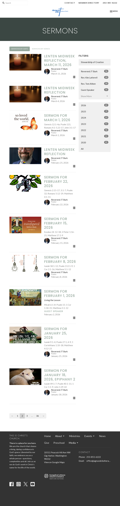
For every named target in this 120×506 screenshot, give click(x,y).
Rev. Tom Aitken (94, 83)
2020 (94, 142)
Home (47, 436)
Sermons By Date (19, 49)
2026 (94, 105)
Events (89, 436)
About (60, 436)
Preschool (58, 442)
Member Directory (89, 3)
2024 (94, 117)
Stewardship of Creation (92, 62)
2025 (94, 111)
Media (74, 442)
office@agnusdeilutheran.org (98, 461)
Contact (69, 3)
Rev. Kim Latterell (94, 77)
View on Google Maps (54, 462)
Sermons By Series (41, 49)
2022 (94, 130)
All (82, 149)
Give (46, 442)
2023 (94, 123)
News (102, 436)
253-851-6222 (110, 3)
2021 (94, 136)
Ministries (74, 436)
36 (37, 416)
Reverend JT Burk (94, 71)
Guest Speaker (94, 89)
